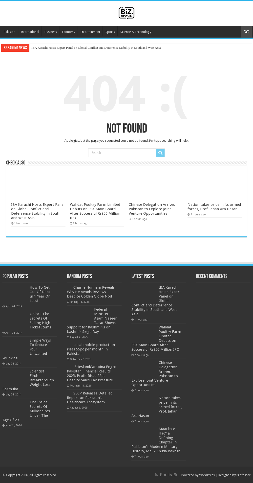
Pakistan (9, 32)
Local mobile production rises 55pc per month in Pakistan (91, 349)
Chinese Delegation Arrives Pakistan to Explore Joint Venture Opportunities (152, 209)
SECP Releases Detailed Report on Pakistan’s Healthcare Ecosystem (89, 397)
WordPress (207, 475)
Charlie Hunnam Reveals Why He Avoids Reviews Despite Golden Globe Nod (91, 292)
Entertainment (90, 32)
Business (50, 32)
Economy (68, 32)
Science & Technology (135, 32)
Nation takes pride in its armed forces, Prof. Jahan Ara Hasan (214, 206)
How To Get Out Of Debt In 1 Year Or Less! (40, 294)
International (30, 32)
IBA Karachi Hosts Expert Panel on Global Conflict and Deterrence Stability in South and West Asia (96, 47)
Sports (110, 32)
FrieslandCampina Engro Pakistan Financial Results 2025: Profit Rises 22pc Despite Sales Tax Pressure (91, 373)
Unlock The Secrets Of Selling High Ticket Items (40, 320)
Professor (243, 475)
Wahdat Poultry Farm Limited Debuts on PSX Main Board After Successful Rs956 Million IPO (95, 211)
